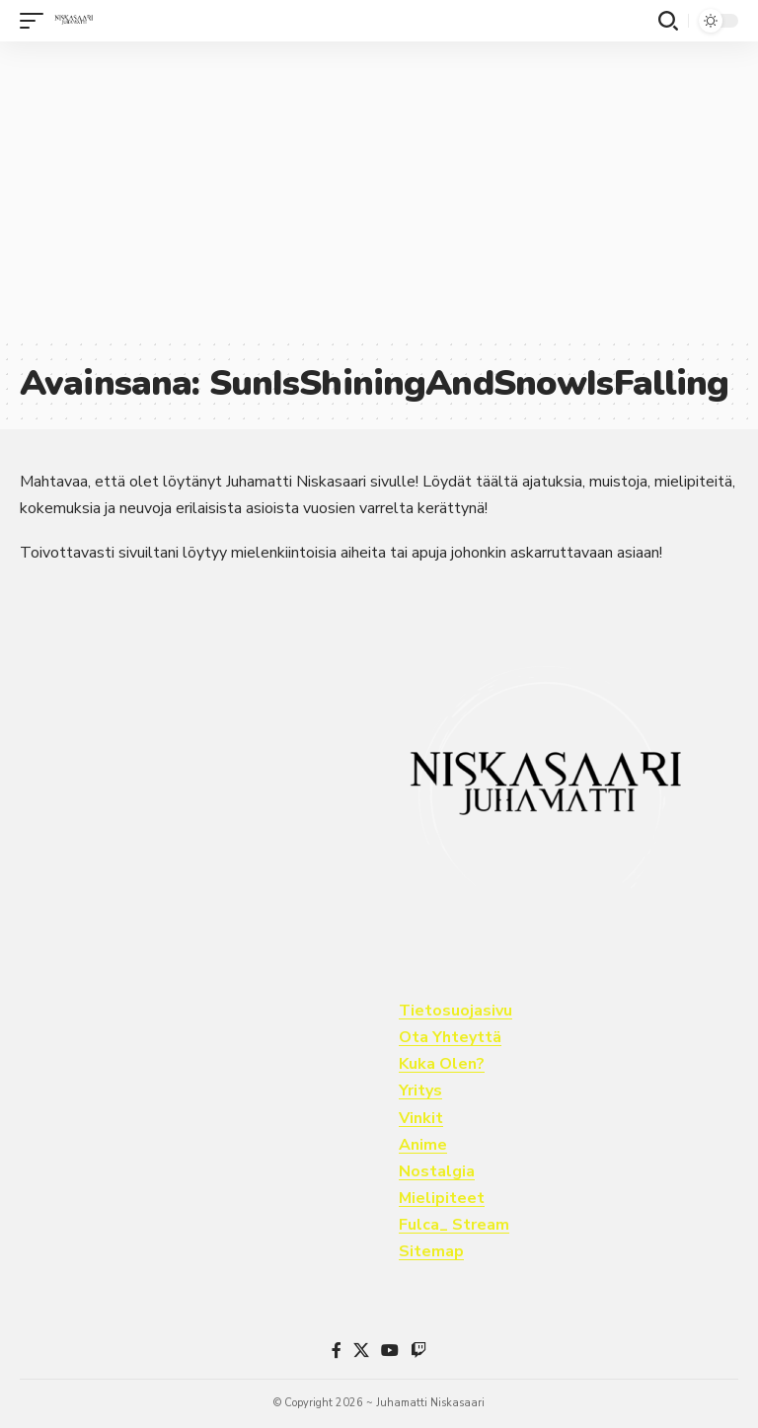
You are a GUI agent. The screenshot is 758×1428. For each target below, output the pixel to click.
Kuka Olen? (442, 1064)
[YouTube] (390, 1350)
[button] (36, 20)
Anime (423, 1145)
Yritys (420, 1090)
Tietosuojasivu (455, 1010)
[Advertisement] (379, 189)
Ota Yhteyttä (450, 1037)
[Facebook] (336, 1350)
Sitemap (431, 1251)
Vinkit (421, 1118)
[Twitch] (418, 1350)
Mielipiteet (442, 1198)
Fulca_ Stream (454, 1225)
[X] (361, 1350)
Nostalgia (437, 1171)
